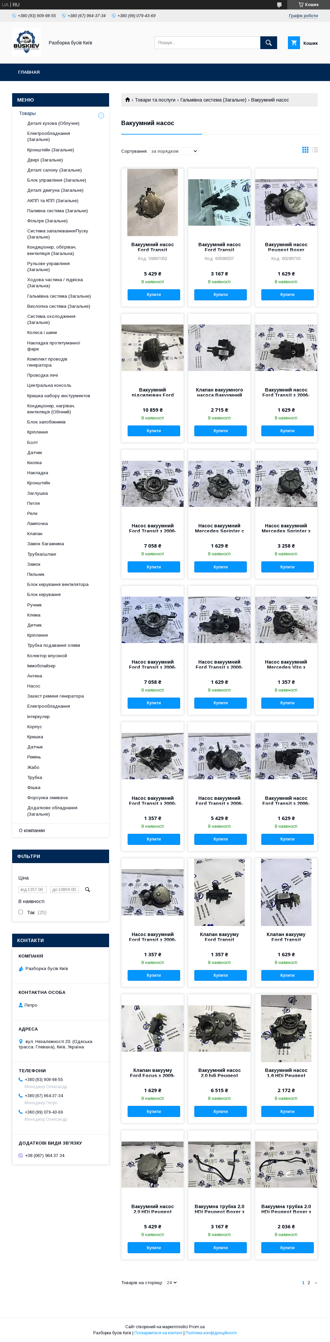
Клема (33, 615)
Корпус (34, 726)
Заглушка (37, 493)
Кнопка (34, 462)
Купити (154, 294)
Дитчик (34, 625)
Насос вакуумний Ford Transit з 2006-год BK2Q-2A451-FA (219, 803)
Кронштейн (38, 482)
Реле (32, 513)
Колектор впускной (47, 655)
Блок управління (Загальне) (56, 180)
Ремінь (34, 756)
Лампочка (37, 523)
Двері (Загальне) (45, 159)
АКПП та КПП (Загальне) (52, 200)
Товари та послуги (155, 100)
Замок (33, 564)
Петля (33, 503)
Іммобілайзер (41, 665)
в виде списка (315, 151)
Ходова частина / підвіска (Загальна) (55, 282)
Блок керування (44, 594)
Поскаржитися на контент (158, 1333)
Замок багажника (45, 543)
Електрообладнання (48, 706)
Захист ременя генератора (55, 696)
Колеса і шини (42, 332)
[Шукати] (268, 42)
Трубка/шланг (42, 554)
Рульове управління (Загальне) (48, 266)
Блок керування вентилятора (58, 584)
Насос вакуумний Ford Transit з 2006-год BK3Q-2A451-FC (152, 531)
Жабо (33, 767)
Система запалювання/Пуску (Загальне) (57, 233)
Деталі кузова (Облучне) (53, 123)
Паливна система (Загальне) (57, 210)
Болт (32, 442)
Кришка (35, 736)
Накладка (37, 472)
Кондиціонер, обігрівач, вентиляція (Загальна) (51, 250)
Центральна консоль (49, 385)
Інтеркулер (38, 716)
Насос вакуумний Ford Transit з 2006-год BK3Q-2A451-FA (153, 667)
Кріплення (37, 432)
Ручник (34, 604)
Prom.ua (197, 1327)
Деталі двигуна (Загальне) (55, 190)
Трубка (34, 777)
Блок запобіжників (46, 421)
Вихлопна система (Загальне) (58, 306)
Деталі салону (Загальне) (54, 170)
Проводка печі (42, 375)
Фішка (33, 787)
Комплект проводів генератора (47, 362)
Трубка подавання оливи (53, 645)
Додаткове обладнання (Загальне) (52, 810)
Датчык (35, 746)
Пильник (35, 574)
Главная (29, 72)
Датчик (34, 452)
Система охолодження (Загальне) (51, 319)
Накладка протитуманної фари (53, 345)
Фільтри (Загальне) (47, 220)
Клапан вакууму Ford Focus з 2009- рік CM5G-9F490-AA (152, 1076)
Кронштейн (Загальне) (50, 149)
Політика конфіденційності (211, 1333)
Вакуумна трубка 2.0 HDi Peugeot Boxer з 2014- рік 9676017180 (286, 1212)
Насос (33, 685)
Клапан (34, 533)
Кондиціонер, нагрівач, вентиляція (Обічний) (51, 408)
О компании (32, 830)
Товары (27, 113)
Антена (34, 675)
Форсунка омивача (47, 797)
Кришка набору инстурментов (58, 395)
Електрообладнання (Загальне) (48, 136)
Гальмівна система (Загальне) (213, 100)
